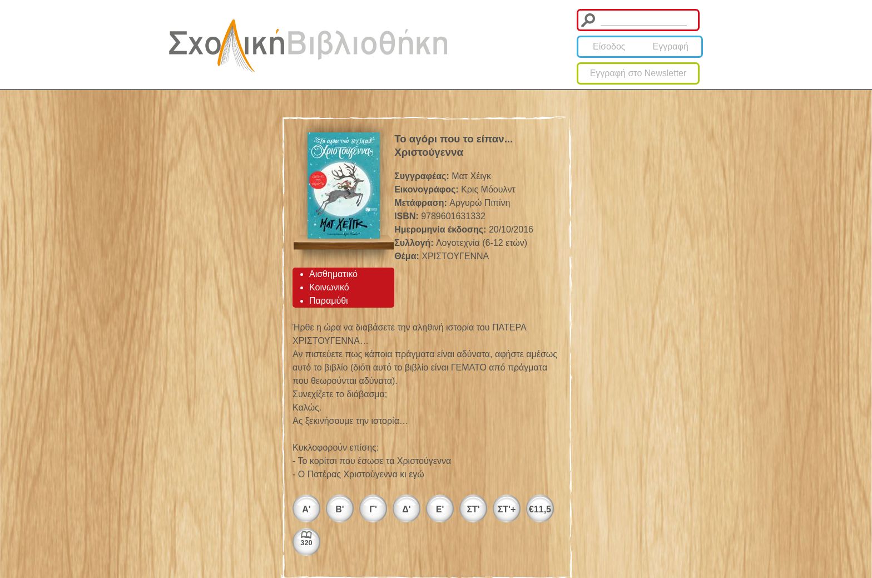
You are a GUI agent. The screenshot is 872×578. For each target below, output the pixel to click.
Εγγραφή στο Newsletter (638, 73)
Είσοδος (609, 46)
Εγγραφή (670, 46)
